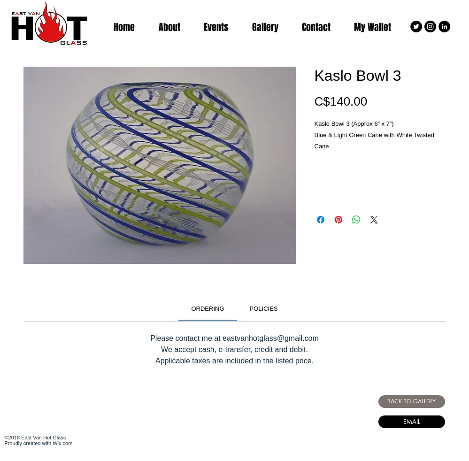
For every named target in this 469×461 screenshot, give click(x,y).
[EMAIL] (411, 421)
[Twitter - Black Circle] (416, 26)
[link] (207, 308)
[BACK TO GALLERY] (411, 401)
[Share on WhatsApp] (356, 219)
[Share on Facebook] (320, 219)
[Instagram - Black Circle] (430, 26)
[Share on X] (374, 219)
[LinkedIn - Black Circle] (444, 26)
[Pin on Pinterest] (338, 219)
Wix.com (62, 443)
